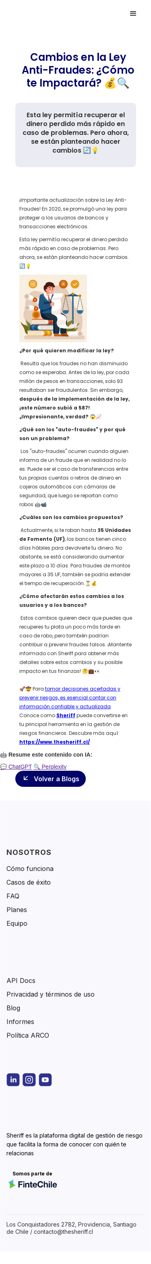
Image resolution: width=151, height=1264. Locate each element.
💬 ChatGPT (16, 766)
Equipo (16, 923)
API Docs (20, 980)
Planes (16, 909)
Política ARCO (27, 1035)
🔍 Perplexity (49, 766)
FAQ (12, 896)
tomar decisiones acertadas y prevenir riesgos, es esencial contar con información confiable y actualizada (69, 697)
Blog (13, 1008)
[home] (42, 14)
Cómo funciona (30, 868)
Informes (20, 1021)
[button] (133, 13)
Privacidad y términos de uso (50, 994)
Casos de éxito (28, 882)
